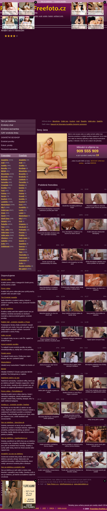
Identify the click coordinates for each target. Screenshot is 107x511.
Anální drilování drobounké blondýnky (95, 232)
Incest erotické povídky (9, 344)
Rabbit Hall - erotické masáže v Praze (15, 322)
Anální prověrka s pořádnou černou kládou (49, 445)
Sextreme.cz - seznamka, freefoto (14, 480)
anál (40, 16)
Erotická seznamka (10, 129)
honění (35, 16)
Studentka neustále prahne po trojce (72, 206)
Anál (77, 121)
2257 (44, 508)
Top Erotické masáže (9, 297)
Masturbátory (6, 362)
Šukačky (84, 121)
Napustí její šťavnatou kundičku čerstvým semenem (69, 124)
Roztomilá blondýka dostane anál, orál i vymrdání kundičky (49, 233)
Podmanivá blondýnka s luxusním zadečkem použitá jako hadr (49, 209)
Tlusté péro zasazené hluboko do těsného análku (72, 471)
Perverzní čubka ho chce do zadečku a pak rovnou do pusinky (96, 206)
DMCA (51, 508)
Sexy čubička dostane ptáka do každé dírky (72, 314)
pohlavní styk (58, 16)
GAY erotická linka (9, 133)
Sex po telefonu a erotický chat (13, 467)
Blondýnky (56, 121)
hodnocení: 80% (11, 36)
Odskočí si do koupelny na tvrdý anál (72, 263)
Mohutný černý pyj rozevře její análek (96, 471)
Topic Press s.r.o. (53, 484)
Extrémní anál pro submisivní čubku (72, 339)
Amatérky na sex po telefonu (12, 454)
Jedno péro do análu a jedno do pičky (48, 391)
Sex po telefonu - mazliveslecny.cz (14, 438)
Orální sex (64, 121)
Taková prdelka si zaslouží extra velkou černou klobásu (72, 445)
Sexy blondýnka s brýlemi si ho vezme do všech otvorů (72, 232)
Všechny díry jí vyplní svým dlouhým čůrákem (72, 365)
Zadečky (100, 121)
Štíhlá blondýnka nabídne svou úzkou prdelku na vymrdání (96, 262)
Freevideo (5, 155)
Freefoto (23, 155)
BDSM (3, 369)
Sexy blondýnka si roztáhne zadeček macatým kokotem (49, 288)
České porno (6, 353)
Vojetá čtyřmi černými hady (96, 339)
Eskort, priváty (6, 145)
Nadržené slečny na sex (10, 378)
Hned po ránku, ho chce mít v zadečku (95, 289)
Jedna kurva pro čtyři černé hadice (49, 365)
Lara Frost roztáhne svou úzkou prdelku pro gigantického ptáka (95, 391)
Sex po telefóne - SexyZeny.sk (12, 422)
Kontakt (36, 508)
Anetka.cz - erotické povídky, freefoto (15, 404)
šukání (50, 16)
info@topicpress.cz (66, 484)
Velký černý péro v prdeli (96, 419)
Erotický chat (7, 125)
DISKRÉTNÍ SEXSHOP (10, 137)
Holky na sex (6, 335)
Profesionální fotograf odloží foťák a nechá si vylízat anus (72, 288)
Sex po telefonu (46, 1)
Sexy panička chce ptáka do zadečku (96, 314)
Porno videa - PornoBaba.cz (11, 391)
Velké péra (91, 121)
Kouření (72, 121)
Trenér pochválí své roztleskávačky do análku (48, 262)
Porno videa (5, 288)
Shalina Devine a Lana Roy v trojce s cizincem (72, 393)
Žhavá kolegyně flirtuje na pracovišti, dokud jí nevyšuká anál (49, 340)
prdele (45, 16)
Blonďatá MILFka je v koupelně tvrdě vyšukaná (48, 417)
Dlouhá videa (6, 279)
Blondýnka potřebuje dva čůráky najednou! (95, 365)
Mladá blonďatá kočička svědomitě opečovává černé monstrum (72, 416)
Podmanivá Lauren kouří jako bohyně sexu (95, 445)
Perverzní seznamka (9, 149)
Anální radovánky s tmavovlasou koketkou (48, 471)
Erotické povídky (60, 1)
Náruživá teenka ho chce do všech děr (48, 314)
